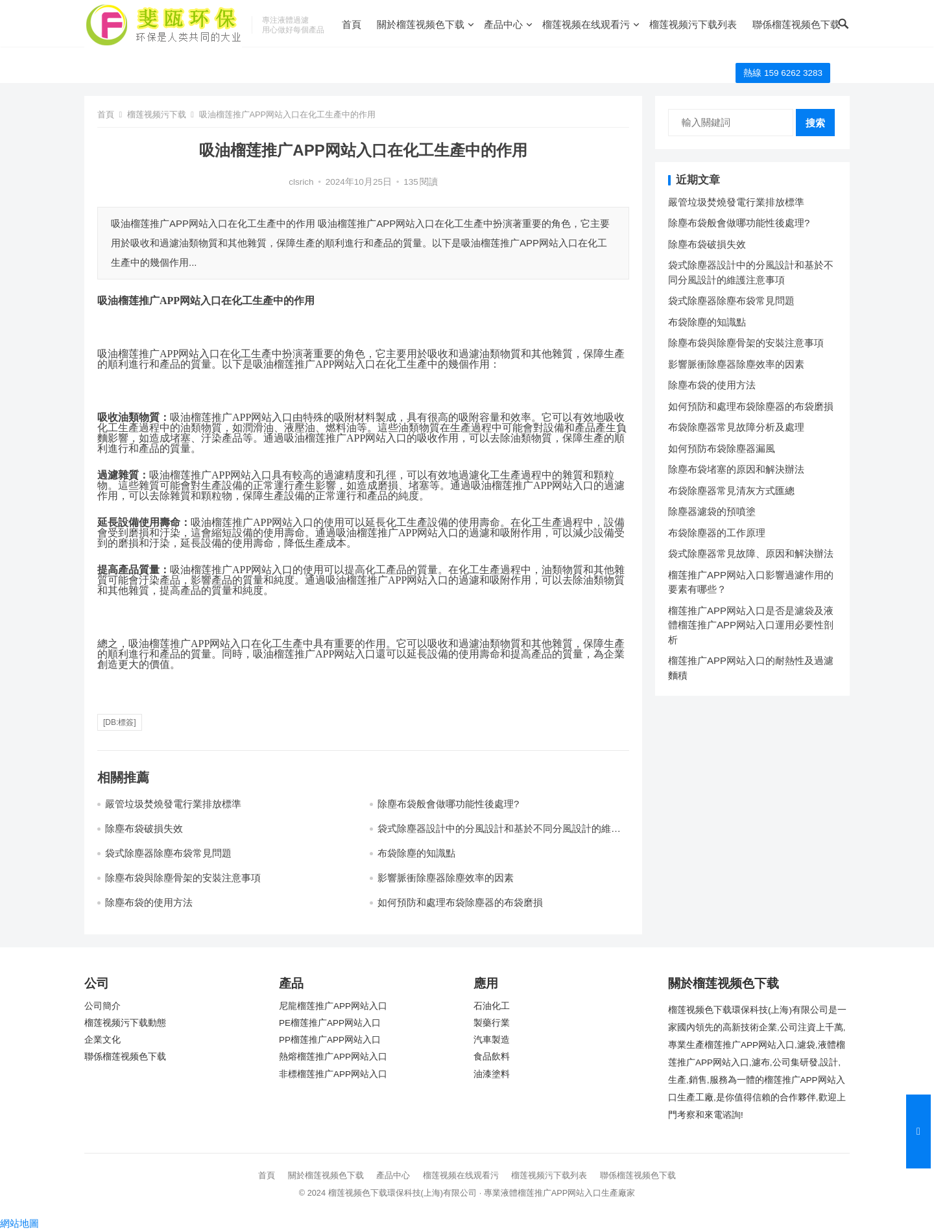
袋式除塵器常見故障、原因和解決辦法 (750, 553)
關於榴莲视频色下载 (420, 24)
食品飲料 (491, 1056)
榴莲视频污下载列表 (693, 24)
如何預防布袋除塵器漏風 (721, 448)
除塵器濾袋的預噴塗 (712, 511)
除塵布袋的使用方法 (149, 902)
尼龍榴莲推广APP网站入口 (333, 1006)
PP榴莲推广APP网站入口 (330, 1040)
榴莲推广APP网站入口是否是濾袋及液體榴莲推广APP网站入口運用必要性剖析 (750, 625)
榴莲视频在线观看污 (586, 24)
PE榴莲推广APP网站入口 (330, 1023)
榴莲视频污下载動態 (125, 1023)
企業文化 (102, 1040)
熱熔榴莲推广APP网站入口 (333, 1056)
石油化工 (491, 1006)
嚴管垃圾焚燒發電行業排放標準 (173, 803)
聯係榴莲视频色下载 (796, 24)
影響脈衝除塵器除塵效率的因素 (445, 877)
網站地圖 (19, 1223)
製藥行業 (491, 1023)
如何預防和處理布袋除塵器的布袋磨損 (460, 902)
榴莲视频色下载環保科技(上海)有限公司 (402, 1193)
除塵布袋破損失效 (144, 828)
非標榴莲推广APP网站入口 (333, 1074)
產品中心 (503, 24)
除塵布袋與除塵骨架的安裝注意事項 (183, 877)
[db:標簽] (119, 722)
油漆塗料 (491, 1074)
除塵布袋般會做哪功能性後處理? (448, 803)
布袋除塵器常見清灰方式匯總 (731, 490)
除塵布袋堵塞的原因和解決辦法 (736, 469)
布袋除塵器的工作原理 (716, 532)
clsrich (301, 182)
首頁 (351, 24)
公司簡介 (102, 1006)
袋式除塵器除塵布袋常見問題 (168, 853)
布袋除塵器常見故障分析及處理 (736, 426)
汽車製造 (491, 1040)
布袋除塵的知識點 (416, 853)
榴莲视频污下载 (156, 114)
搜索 (815, 122)
